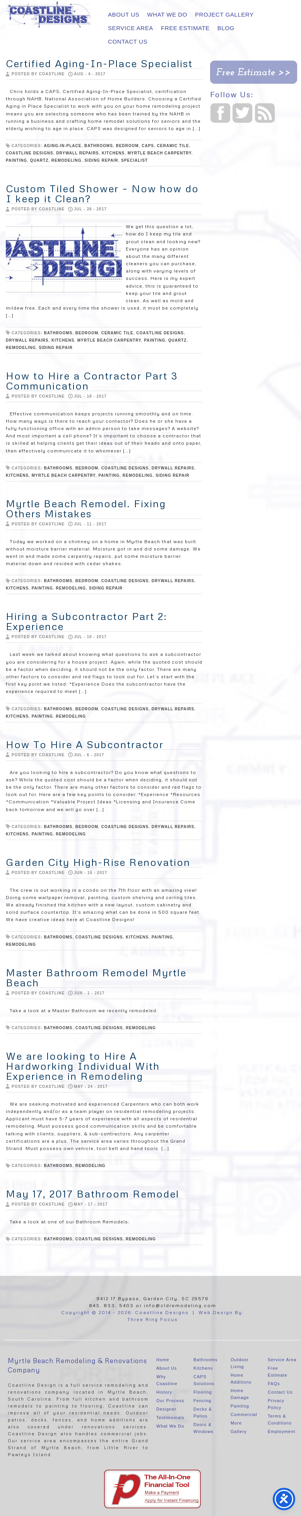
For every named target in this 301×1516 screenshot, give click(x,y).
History (164, 1392)
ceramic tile (173, 146)
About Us (123, 14)
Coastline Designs (29, 153)
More (236, 1423)
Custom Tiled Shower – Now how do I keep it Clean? (102, 193)
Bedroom (127, 146)
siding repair (101, 160)
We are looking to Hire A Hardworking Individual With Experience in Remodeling (83, 1066)
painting (16, 160)
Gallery (239, 1431)
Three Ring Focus (152, 1319)
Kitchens (113, 153)
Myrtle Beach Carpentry (160, 153)
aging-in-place (62, 146)
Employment (281, 1431)
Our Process (170, 1400)
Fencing (202, 1400)
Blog (225, 28)
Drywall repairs (77, 153)
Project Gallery (224, 14)
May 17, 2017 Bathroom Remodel (92, 1193)
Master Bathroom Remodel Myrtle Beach (96, 977)
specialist (134, 160)
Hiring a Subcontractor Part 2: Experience (86, 621)
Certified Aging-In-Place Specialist (99, 63)
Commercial (244, 1414)
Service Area (130, 28)
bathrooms (98, 146)
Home (162, 1359)
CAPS (148, 146)
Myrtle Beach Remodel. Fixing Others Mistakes (86, 508)
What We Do (167, 14)
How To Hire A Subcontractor (85, 744)
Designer (166, 1409)
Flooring (202, 1392)
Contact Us (127, 41)
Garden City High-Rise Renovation (98, 862)
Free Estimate (185, 28)
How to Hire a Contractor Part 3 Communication (92, 380)
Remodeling (66, 160)
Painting (240, 1406)
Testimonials (170, 1417)
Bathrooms (205, 1359)
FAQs (274, 1383)
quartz (39, 160)
